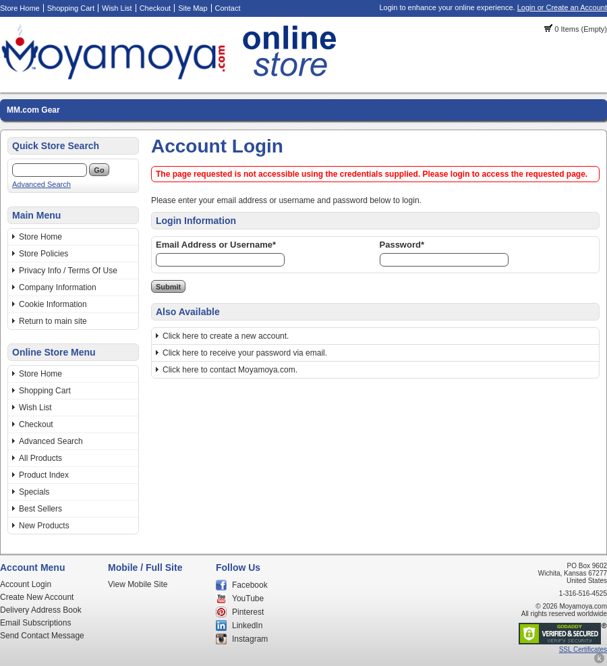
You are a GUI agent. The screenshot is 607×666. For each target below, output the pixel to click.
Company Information (57, 287)
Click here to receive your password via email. (245, 353)
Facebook (250, 585)
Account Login (25, 584)
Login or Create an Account (562, 7)
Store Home (20, 8)
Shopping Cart (70, 8)
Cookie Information (53, 304)
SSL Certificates (583, 649)
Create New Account (37, 597)
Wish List (117, 8)
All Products (40, 458)
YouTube (248, 598)
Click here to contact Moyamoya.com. (230, 369)
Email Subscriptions (35, 623)
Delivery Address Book (41, 610)
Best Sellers (40, 509)
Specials (34, 492)
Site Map (192, 8)
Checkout (155, 8)
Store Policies (43, 253)
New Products (44, 525)
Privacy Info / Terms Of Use (68, 270)
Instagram (250, 639)
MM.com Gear (33, 110)
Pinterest (248, 612)
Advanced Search (41, 184)
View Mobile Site (138, 584)
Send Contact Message (42, 635)
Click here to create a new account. (226, 336)
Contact (228, 8)
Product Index (44, 475)
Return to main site (53, 321)
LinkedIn (247, 625)
